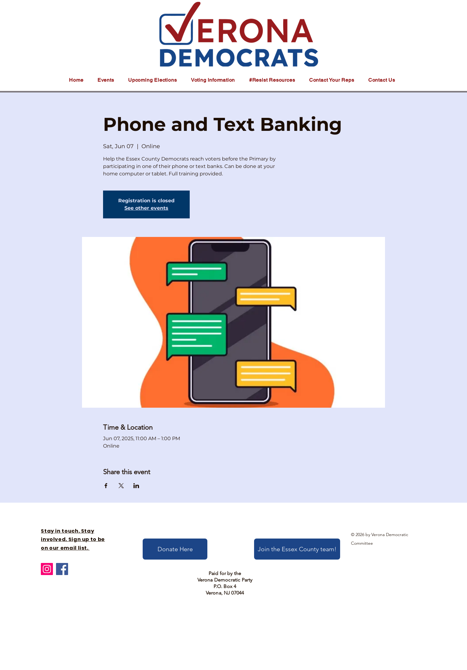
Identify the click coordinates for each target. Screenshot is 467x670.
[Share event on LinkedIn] (136, 485)
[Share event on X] (121, 485)
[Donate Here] (175, 549)
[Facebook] (62, 569)
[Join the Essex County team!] (297, 549)
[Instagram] (47, 569)
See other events (146, 208)
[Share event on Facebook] (106, 485)
